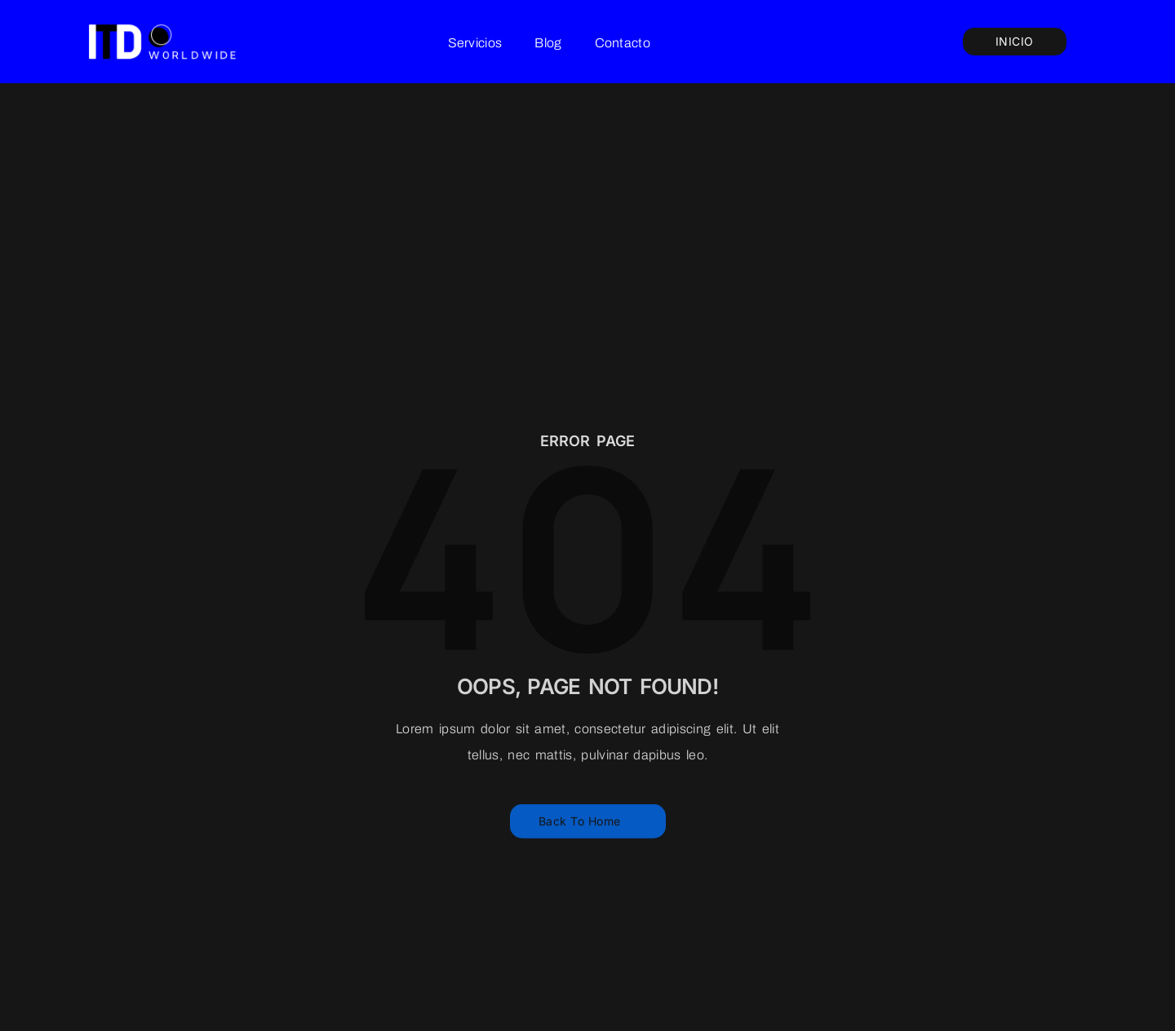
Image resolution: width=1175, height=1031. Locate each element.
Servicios (475, 43)
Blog (547, 43)
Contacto (622, 43)
